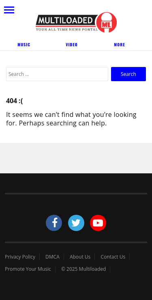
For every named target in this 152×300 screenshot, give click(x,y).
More (119, 44)
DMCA (52, 257)
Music (23, 44)
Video (71, 44)
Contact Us (113, 257)
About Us (80, 257)
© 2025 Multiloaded (83, 269)
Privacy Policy (20, 257)
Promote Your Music (28, 269)
